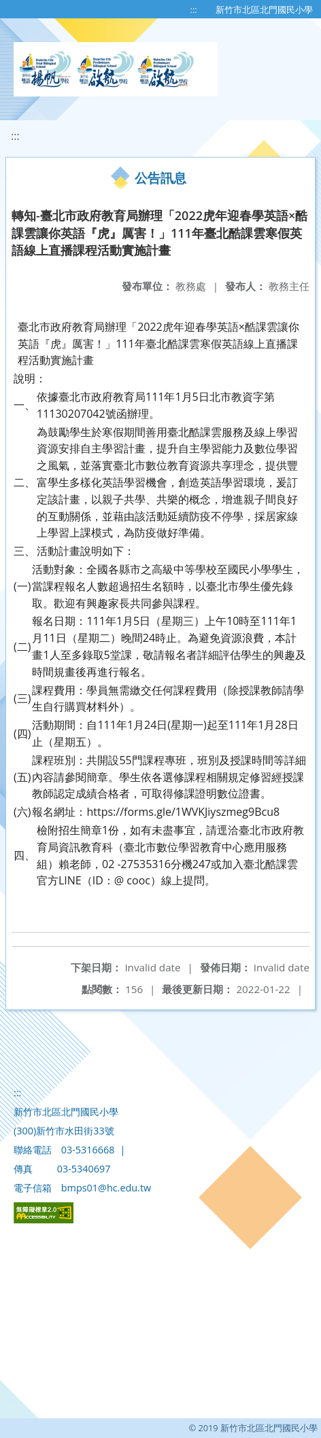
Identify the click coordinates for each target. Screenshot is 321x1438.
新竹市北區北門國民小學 (264, 9)
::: (193, 9)
